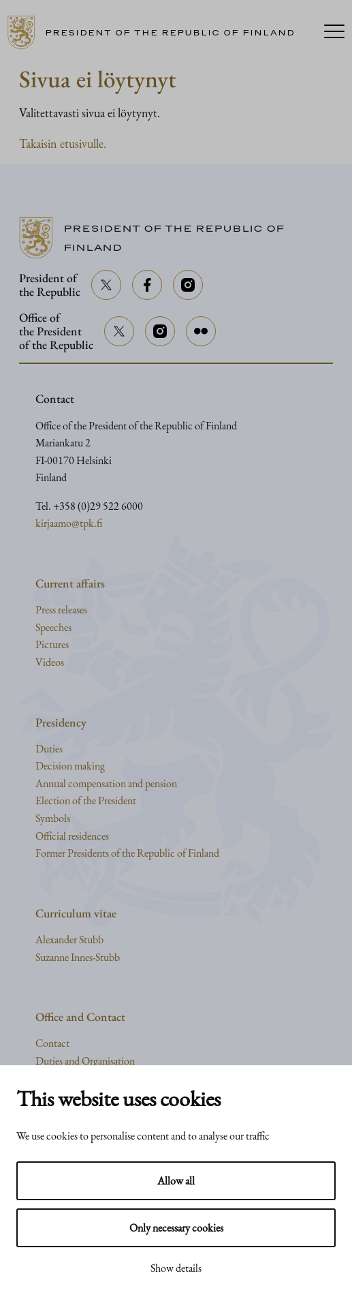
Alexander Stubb (69, 939)
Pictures (52, 644)
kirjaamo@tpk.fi (68, 523)
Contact (52, 1043)
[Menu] (334, 32)
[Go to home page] (156, 33)
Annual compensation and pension (106, 783)
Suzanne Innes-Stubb (77, 957)
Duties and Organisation (85, 1061)
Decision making (70, 766)
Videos (49, 662)
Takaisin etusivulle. (62, 143)
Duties (49, 749)
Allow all (176, 1181)
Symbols (52, 818)
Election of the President (85, 800)
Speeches (53, 627)
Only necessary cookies (176, 1228)
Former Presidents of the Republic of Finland (127, 853)
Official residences (72, 836)
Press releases (61, 609)
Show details (176, 1268)
